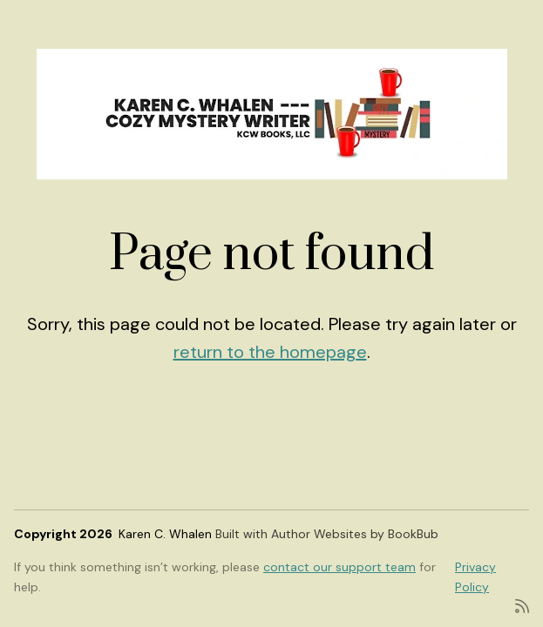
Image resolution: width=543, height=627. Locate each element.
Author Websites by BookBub (354, 534)
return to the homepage (270, 351)
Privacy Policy (475, 576)
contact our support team (339, 567)
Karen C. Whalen (165, 534)
